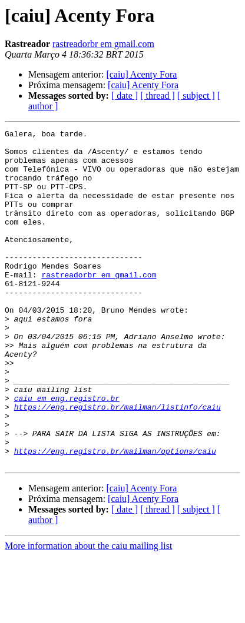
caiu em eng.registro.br (67, 452)
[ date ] (124, 96)
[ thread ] (157, 96)
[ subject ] (196, 96)
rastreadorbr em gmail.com (103, 44)
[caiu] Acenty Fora (141, 74)
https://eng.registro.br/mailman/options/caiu (115, 516)
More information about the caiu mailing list (88, 613)
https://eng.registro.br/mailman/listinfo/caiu (117, 463)
